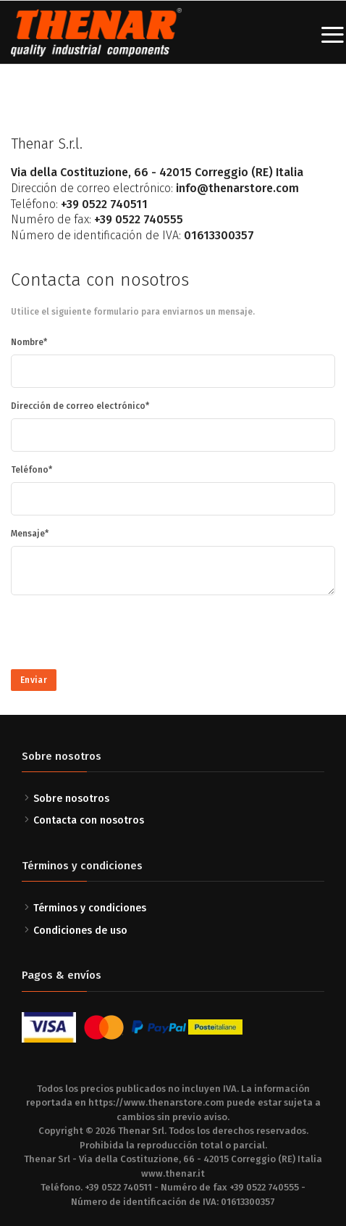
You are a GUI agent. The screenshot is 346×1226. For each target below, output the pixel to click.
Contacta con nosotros (88, 820)
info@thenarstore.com (237, 188)
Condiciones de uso (80, 930)
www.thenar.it (173, 1173)
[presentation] (121, 635)
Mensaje (28, 534)
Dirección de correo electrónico (78, 406)
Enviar (33, 680)
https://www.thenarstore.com (156, 1102)
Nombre (27, 342)
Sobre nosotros (71, 798)
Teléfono (29, 470)
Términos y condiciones (89, 908)
